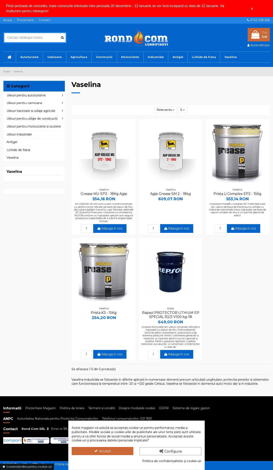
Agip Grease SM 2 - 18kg (170, 194)
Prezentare (26, 20)
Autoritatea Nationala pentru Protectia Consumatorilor (57, 419)
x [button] (252, 8)
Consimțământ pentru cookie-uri (27, 466)
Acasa (8, 20)
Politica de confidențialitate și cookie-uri (171, 461)
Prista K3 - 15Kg (104, 312)
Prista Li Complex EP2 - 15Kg (237, 194)
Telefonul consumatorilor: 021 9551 (127, 419)
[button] (50, 11)
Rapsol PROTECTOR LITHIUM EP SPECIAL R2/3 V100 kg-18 (170, 314)
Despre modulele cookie (137, 408)
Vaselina (14, 172)
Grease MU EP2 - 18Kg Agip (104, 194)
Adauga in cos (109, 228)
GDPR (164, 408)
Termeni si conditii (101, 408)
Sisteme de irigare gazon (191, 408)
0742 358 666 (260, 20)
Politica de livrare (72, 408)
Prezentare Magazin (40, 408)
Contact (45, 20)
